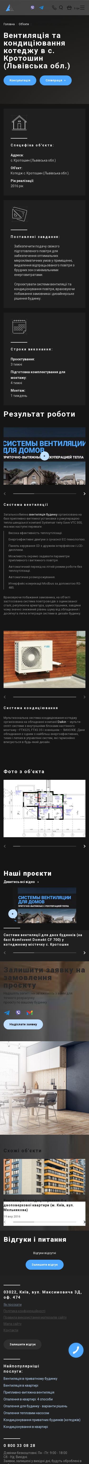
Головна (9, 24)
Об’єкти (24, 24)
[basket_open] (73, 7)
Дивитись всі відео (21, 882)
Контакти (11, 1330)
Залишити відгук (45, 1264)
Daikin (62, 722)
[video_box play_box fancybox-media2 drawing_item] (44, 456)
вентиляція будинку (43, 514)
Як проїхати (13, 1304)
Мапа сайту (13, 1324)
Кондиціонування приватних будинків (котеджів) (42, 1420)
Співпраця (54, 80)
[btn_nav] (82, 7)
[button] (84, 493)
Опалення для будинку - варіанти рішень (35, 1406)
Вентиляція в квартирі (21, 1385)
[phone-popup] (54, 7)
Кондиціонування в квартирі (26, 1427)
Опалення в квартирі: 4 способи (28, 1399)
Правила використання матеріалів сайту (35, 1317)
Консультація (19, 80)
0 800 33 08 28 (19, 1445)
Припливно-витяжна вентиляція (29, 1392)
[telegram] (41, 10)
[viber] (32, 10)
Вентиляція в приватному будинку (30, 1378)
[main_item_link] (44, 918)
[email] (29, 1015)
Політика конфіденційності (24, 1311)
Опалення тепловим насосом (26, 1413)
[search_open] (61, 7)
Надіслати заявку (23, 1024)
